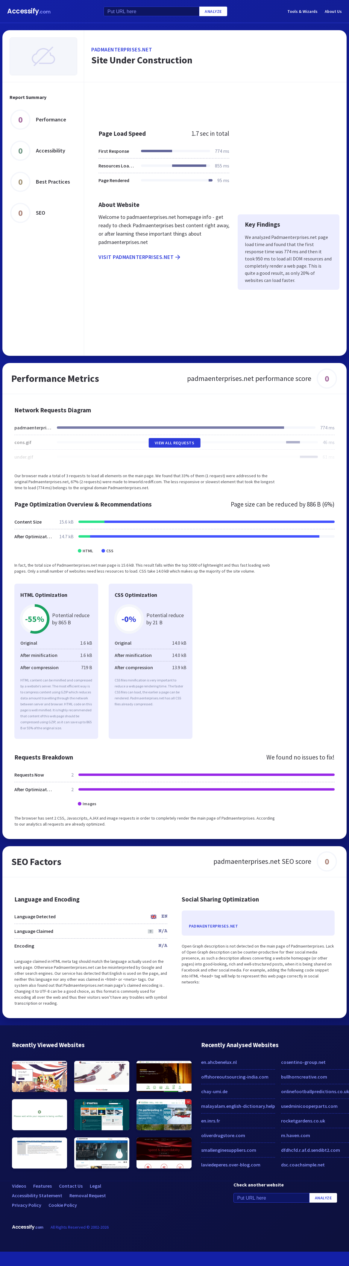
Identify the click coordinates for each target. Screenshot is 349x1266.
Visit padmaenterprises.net (139, 257)
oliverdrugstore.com (223, 1135)
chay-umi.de (214, 1091)
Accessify (29, 11)
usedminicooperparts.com (309, 1106)
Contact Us (71, 1186)
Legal (95, 1186)
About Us (333, 11)
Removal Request (87, 1195)
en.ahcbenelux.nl (219, 1062)
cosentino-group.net (303, 1062)
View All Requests (175, 443)
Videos (19, 1186)
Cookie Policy (62, 1205)
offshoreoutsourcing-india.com (234, 1077)
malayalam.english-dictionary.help (238, 1106)
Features (42, 1186)
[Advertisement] (194, 102)
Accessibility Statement (37, 1195)
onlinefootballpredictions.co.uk (315, 1091)
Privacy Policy (26, 1205)
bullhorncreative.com (304, 1077)
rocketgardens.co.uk (303, 1121)
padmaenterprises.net (121, 49)
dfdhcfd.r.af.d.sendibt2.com (310, 1150)
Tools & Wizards (302, 11)
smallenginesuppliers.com (228, 1150)
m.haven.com (295, 1135)
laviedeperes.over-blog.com (230, 1165)
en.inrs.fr (210, 1121)
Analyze (213, 11)
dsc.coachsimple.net (303, 1165)
